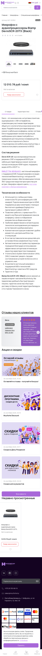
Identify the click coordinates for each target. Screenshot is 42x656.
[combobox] (17, 7)
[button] (37, 7)
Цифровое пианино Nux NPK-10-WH (10, 329)
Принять (21, 645)
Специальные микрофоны (30, 15)
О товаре (8, 112)
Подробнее (24, 640)
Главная (4, 15)
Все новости (21, 494)
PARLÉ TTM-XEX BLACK (11, 171)
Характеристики (23, 112)
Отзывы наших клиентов (18, 312)
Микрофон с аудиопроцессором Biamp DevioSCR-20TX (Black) (9, 527)
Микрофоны (14, 15)
